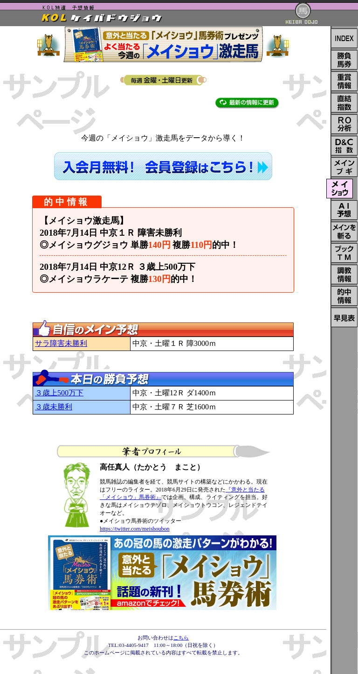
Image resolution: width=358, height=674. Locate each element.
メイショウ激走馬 (339, 188)
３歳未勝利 (53, 407)
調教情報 (344, 274)
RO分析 (344, 124)
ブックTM (344, 253)
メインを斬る (344, 231)
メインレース (344, 167)
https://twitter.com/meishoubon (135, 529)
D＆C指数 (344, 145)
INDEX (344, 38)
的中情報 (344, 296)
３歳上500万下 (59, 393)
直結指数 (344, 102)
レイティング (344, 317)
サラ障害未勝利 (61, 343)
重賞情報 (344, 81)
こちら (181, 637)
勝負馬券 (344, 60)
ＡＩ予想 (344, 210)
